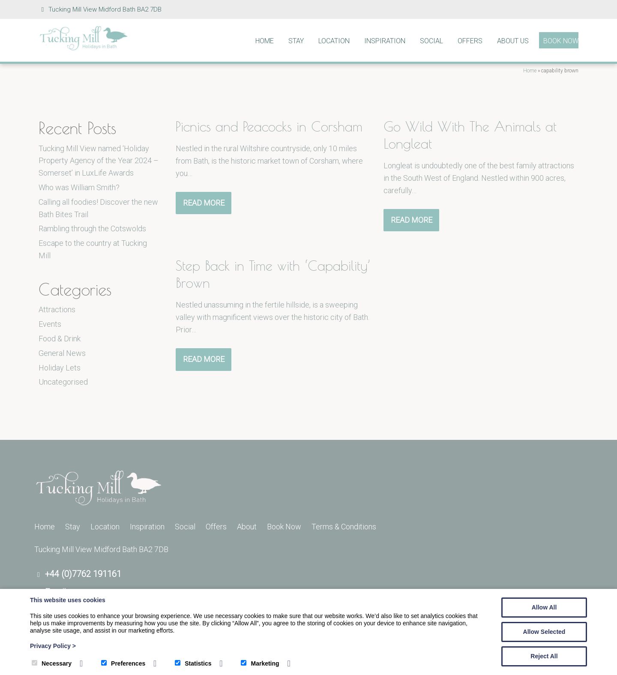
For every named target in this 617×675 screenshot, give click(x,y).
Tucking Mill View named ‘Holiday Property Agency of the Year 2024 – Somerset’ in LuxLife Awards (99, 161)
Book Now (560, 41)
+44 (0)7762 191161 (83, 574)
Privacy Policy (53, 645)
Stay (296, 41)
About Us (513, 41)
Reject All (543, 656)
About (247, 526)
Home (264, 41)
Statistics (193, 663)
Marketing (260, 663)
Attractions (57, 309)
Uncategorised (63, 381)
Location (334, 41)
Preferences (123, 663)
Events (50, 324)
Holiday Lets (60, 367)
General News (62, 353)
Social (431, 41)
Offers (470, 41)
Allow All (544, 607)
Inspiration (384, 41)
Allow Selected (544, 631)
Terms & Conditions (343, 526)
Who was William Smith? (79, 187)
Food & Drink (60, 338)
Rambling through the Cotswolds (92, 228)
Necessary (52, 663)
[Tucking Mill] (84, 48)
